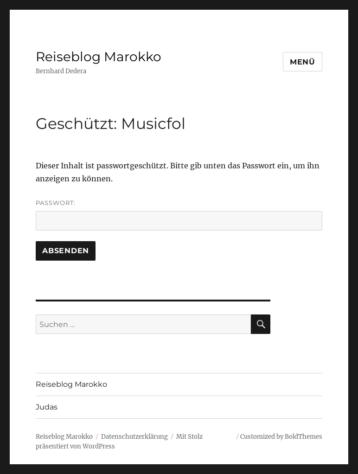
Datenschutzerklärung (134, 437)
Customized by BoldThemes (281, 437)
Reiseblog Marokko (98, 56)
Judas (47, 407)
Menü (302, 62)
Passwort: (179, 215)
